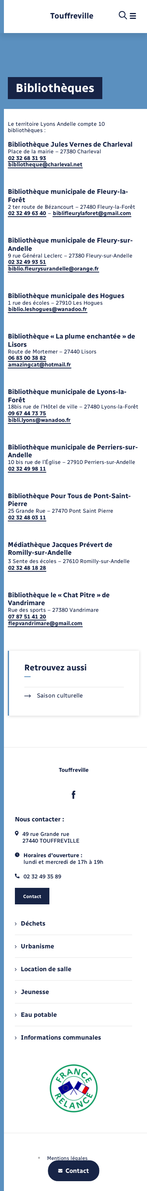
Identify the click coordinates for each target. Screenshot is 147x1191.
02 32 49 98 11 (27, 469)
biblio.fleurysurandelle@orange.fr (53, 268)
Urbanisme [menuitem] (34, 946)
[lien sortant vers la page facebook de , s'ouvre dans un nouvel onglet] (74, 795)
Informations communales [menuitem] (58, 1037)
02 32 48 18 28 (27, 568)
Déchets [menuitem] (30, 923)
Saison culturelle (53, 695)
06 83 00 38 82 (27, 358)
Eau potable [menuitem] (36, 1014)
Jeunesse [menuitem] (32, 992)
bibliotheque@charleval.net (45, 164)
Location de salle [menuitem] (43, 969)
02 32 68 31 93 (27, 158)
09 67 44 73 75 (27, 413)
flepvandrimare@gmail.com (45, 623)
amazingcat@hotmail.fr (39, 364)
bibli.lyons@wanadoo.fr (39, 420)
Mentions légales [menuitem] (67, 1158)
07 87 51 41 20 (27, 616)
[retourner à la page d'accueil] (71, 16)
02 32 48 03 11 (27, 517)
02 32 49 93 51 (27, 262)
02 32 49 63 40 (27, 213)
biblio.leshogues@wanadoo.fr (47, 309)
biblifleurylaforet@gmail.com (92, 213)
